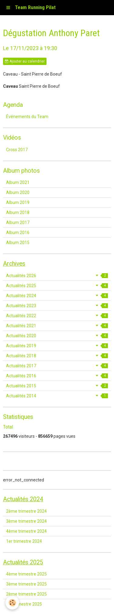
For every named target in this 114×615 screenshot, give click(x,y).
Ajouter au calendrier (25, 61)
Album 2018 (17, 212)
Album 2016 (17, 232)
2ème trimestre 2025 (26, 594)
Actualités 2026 (57, 275)
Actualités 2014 (57, 395)
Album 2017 (17, 222)
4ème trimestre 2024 (26, 531)
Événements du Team (27, 116)
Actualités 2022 (57, 315)
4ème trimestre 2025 (26, 574)
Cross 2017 (17, 149)
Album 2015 (17, 242)
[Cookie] (12, 603)
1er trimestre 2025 (24, 604)
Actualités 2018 (57, 355)
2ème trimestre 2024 (26, 511)
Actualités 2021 (57, 325)
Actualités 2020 (57, 335)
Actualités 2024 (57, 295)
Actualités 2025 (57, 285)
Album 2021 (17, 182)
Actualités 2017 (57, 365)
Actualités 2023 (57, 305)
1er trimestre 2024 (24, 541)
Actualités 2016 (57, 375)
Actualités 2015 (57, 385)
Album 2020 (17, 192)
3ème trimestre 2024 (26, 521)
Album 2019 (17, 202)
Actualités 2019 (57, 345)
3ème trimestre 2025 (26, 584)
